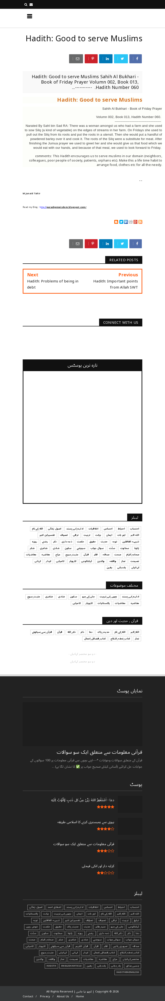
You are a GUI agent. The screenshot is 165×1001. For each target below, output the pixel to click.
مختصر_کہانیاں (131, 959)
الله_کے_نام (106, 913)
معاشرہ (103, 959)
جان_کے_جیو (117, 926)
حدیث (87, 926)
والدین (39, 959)
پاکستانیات (32, 913)
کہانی (75, 952)
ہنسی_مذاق (132, 965)
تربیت (125, 920)
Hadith (51, 965)
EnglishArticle (71, 965)
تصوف (102, 920)
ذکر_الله (118, 933)
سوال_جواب (114, 939)
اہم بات (92, 913)
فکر (106, 946)
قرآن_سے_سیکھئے (61, 946)
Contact (28, 996)
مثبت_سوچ (47, 952)
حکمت (46, 926)
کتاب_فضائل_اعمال (104, 952)
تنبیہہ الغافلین (51, 920)
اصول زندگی (35, 907)
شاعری (72, 939)
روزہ (80, 933)
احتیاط (121, 907)
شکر (61, 939)
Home (80, 996)
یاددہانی (101, 965)
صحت (32, 939)
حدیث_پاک (73, 926)
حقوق (58, 926)
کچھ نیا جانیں (123, 18)
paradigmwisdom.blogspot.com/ (66, 207)
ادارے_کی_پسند (74, 907)
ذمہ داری (104, 933)
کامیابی (29, 946)
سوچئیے (97, 939)
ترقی (114, 920)
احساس (108, 907)
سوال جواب (132, 939)
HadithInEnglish (127, 972)
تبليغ (136, 920)
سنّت (33, 933)
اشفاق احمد (54, 907)
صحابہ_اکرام (47, 939)
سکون (45, 933)
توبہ (35, 920)
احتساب (134, 907)
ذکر (129, 933)
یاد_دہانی (116, 965)
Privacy (45, 996)
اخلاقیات (94, 907)
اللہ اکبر (135, 913)
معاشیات (88, 959)
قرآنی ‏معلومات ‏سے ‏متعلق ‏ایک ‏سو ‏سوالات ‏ (98, 752)
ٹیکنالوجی (133, 926)
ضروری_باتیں (120, 946)
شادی (84, 939)
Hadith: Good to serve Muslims (99, 100)
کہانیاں (63, 952)
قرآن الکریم (81, 946)
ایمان (79, 913)
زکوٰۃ (70, 933)
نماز (62, 959)
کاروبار (42, 946)
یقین (89, 965)
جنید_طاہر (100, 926)
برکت (46, 913)
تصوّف (89, 920)
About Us (63, 996)
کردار (85, 952)
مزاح (115, 959)
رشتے (91, 933)
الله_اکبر (121, 913)
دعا (137, 933)
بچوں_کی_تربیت (62, 913)
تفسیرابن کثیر (73, 920)
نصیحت (74, 959)
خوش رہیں (32, 926)
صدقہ (136, 946)
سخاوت (58, 933)
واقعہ (52, 959)
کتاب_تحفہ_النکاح (129, 952)
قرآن (96, 946)
